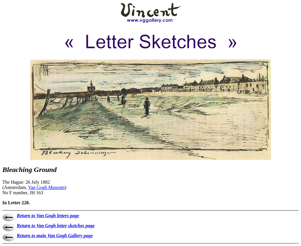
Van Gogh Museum (46, 187)
